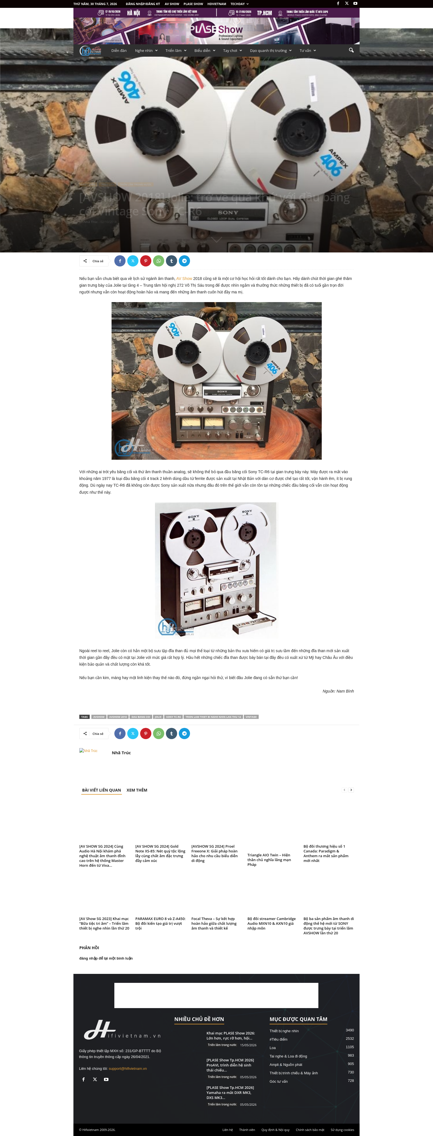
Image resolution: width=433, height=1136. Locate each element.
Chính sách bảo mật (310, 1130)
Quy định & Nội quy (275, 1130)
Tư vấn (308, 50)
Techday (240, 4)
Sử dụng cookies (342, 1130)
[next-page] (351, 790)
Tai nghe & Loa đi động (288, 1056)
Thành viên (247, 1130)
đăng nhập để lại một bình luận (106, 958)
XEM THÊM (137, 790)
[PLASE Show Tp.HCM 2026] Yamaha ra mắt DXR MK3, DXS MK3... (230, 1092)
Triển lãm (176, 50)
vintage (251, 717)
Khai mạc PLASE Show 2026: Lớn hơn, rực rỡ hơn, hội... (231, 1036)
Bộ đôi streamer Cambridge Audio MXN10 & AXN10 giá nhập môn (271, 923)
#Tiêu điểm (88, 184)
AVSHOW (99, 717)
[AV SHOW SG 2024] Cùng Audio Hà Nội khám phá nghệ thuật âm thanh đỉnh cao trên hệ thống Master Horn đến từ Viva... (102, 856)
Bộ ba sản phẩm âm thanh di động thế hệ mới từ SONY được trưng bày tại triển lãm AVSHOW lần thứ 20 (329, 925)
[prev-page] (344, 790)
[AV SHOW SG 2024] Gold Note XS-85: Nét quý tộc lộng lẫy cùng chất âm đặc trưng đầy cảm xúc (160, 853)
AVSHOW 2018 (118, 717)
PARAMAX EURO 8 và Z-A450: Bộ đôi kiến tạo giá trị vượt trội (160, 923)
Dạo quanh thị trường (271, 50)
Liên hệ (228, 1130)
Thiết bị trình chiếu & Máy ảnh (294, 1073)
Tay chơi (232, 50)
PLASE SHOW (193, 4)
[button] (351, 50)
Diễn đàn (119, 50)
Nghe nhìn (146, 50)
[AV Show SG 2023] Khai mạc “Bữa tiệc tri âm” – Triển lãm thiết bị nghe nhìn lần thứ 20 (104, 923)
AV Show (184, 278)
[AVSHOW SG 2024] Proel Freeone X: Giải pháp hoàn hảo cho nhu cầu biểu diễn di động (214, 853)
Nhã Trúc (91, 222)
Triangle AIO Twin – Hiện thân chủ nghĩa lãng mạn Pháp (269, 859)
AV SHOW (172, 4)
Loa (273, 1048)
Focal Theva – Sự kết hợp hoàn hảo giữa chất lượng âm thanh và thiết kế (214, 923)
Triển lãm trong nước (136, 184)
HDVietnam (216, 4)
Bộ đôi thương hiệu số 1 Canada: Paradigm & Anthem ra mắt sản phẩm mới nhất (326, 853)
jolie (158, 717)
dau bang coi (140, 717)
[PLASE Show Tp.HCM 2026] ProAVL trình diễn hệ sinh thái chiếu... (230, 1065)
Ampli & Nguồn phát (286, 1065)
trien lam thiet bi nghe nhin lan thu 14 (213, 717)
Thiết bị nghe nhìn (284, 1031)
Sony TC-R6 (173, 717)
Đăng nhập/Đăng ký (143, 4)
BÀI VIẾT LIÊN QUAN (101, 790)
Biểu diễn (205, 50)
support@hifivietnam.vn (128, 1068)
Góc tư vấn (279, 1081)
